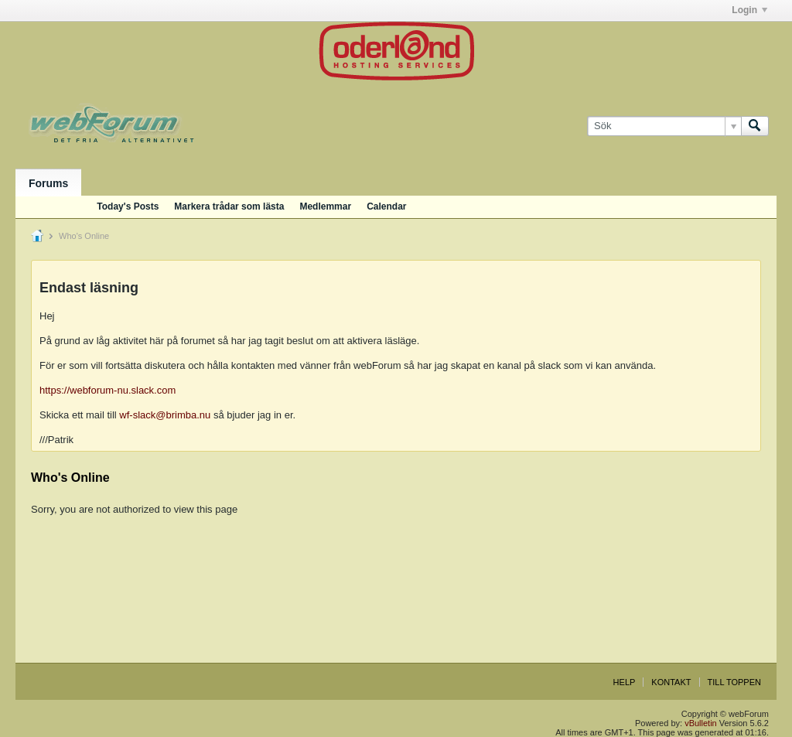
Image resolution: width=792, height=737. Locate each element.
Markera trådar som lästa (229, 206)
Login (749, 10)
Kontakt (671, 682)
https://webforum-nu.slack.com (107, 390)
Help (624, 682)
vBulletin (700, 723)
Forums (48, 183)
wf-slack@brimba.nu (164, 415)
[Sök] (664, 126)
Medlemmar (325, 206)
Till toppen (735, 682)
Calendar (386, 206)
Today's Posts (128, 206)
